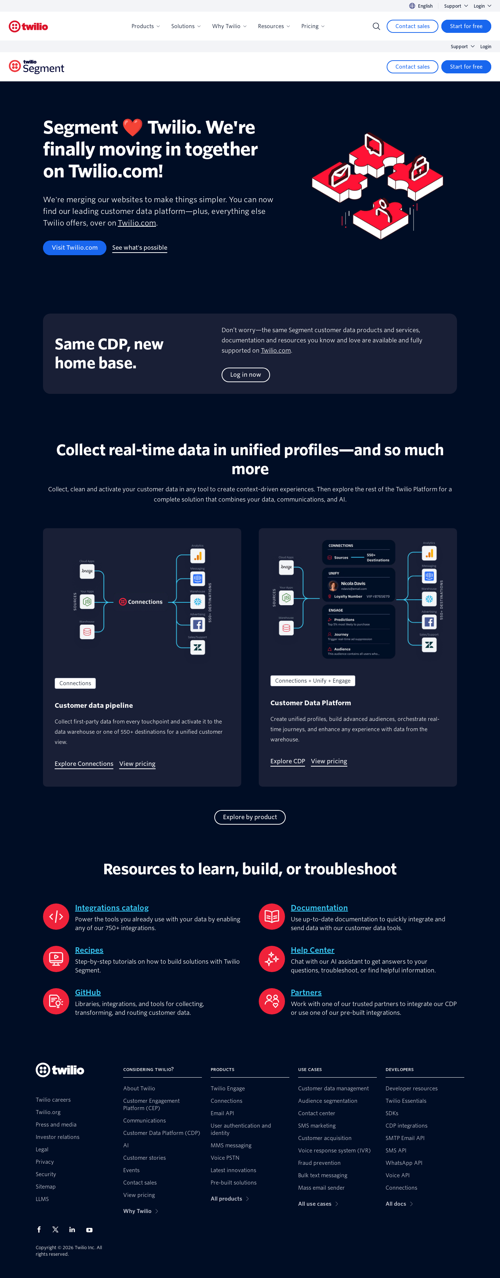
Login (482, 6)
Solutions (185, 26)
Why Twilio (229, 26)
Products (146, 26)
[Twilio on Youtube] (91, 1230)
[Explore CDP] (287, 761)
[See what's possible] (139, 248)
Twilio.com (137, 223)
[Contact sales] (412, 26)
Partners (306, 992)
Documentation (319, 907)
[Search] (376, 26)
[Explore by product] (250, 817)
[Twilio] (28, 26)
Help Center (313, 950)
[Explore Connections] (84, 764)
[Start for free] (466, 26)
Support (456, 6)
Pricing (312, 26)
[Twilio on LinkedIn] (74, 1229)
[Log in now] (246, 375)
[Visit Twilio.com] (74, 248)
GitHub (88, 992)
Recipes (89, 950)
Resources (274, 26)
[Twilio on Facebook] (41, 1229)
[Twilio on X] (57, 1229)
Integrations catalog (112, 907)
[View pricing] (137, 764)
